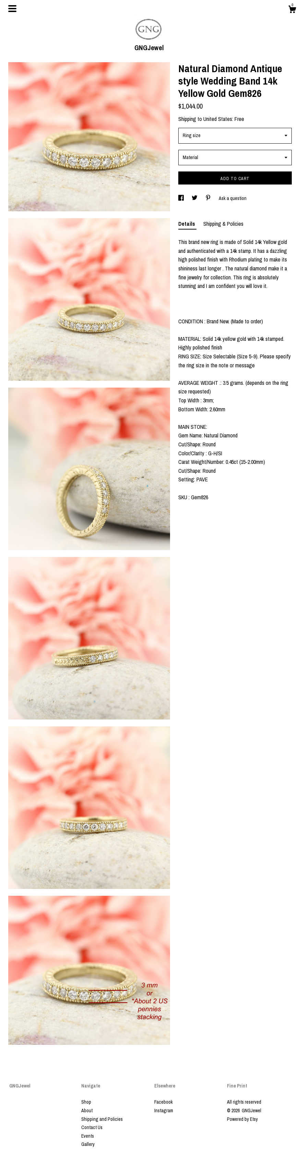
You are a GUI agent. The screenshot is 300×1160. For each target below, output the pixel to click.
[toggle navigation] (12, 8)
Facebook (163, 1102)
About (87, 1110)
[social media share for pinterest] (208, 198)
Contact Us (92, 1127)
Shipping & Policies (223, 223)
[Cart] (292, 10)
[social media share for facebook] (181, 198)
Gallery (88, 1144)
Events (87, 1136)
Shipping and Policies (102, 1119)
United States (217, 119)
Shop (86, 1102)
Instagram (163, 1110)
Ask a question (233, 198)
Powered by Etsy (242, 1119)
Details (187, 223)
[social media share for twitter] (195, 198)
